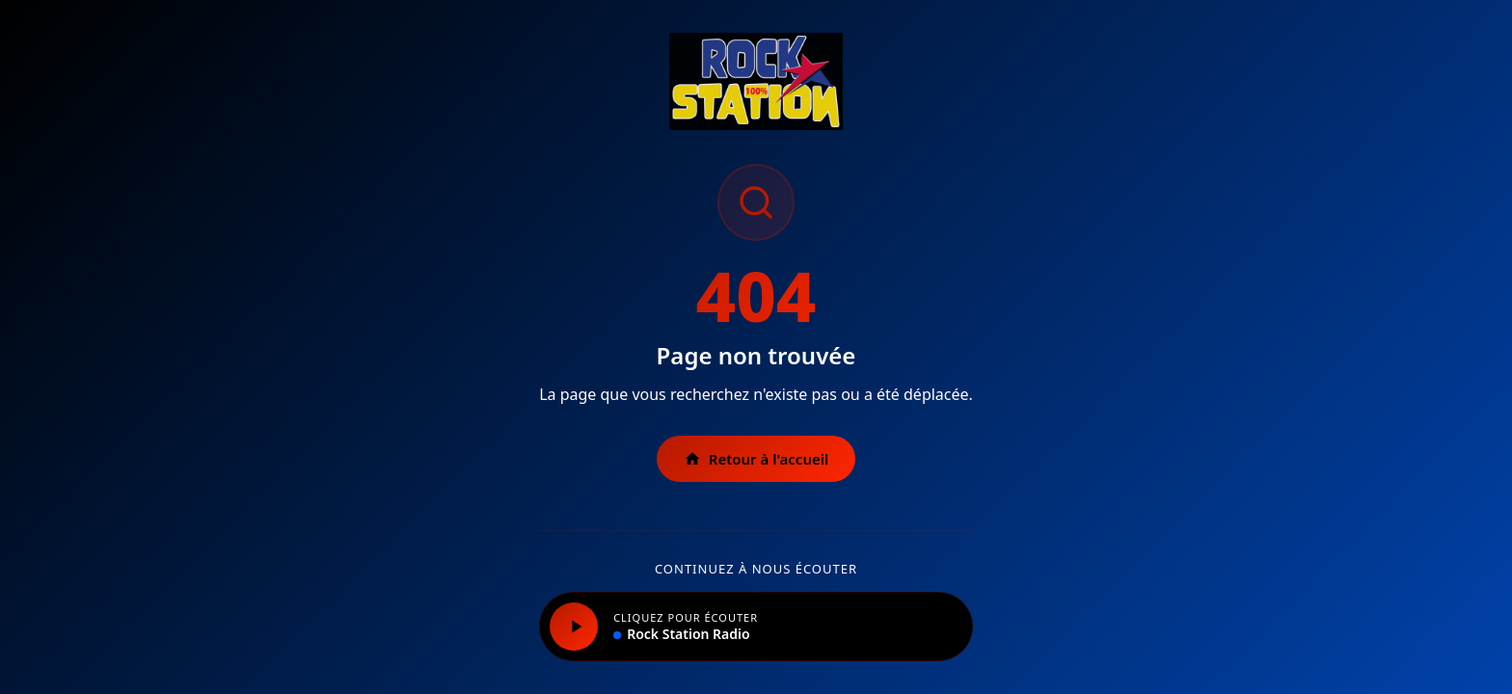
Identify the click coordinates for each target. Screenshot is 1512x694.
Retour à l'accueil (756, 458)
